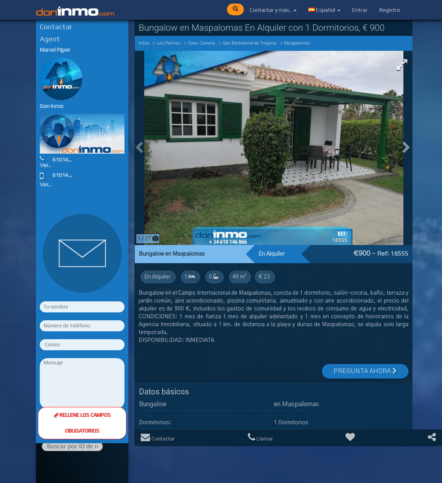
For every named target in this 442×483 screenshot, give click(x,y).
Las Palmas (168, 43)
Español (324, 10)
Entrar (360, 10)
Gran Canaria (201, 43)
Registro (389, 10)
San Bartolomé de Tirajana (250, 43)
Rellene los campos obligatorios (82, 326)
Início (144, 43)
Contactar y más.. (273, 10)
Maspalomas (297, 43)
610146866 (67, 159)
